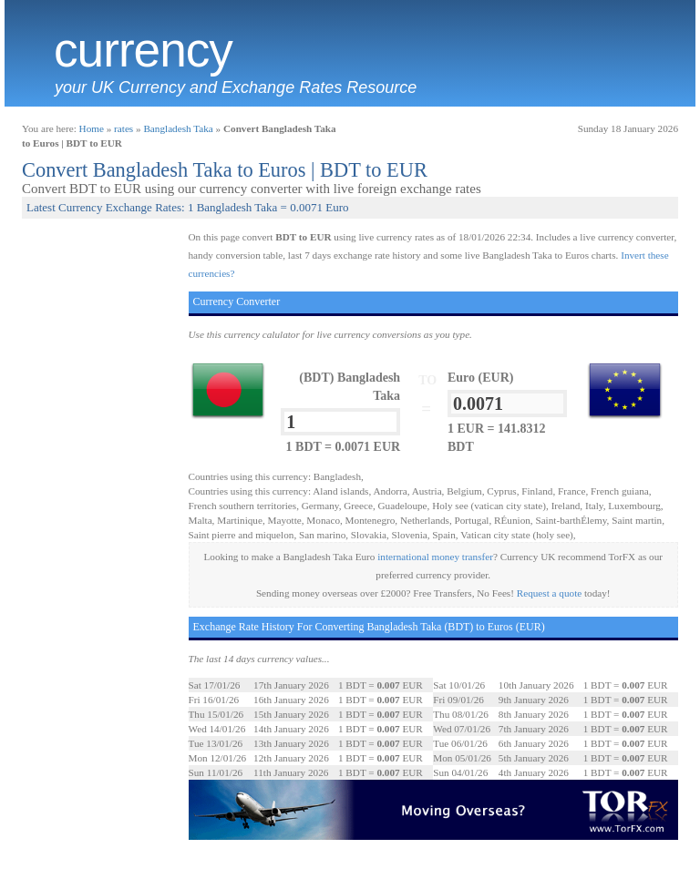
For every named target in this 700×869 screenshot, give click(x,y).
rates (123, 128)
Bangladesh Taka (177, 128)
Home (91, 128)
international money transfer (435, 556)
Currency (143, 50)
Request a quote (549, 593)
